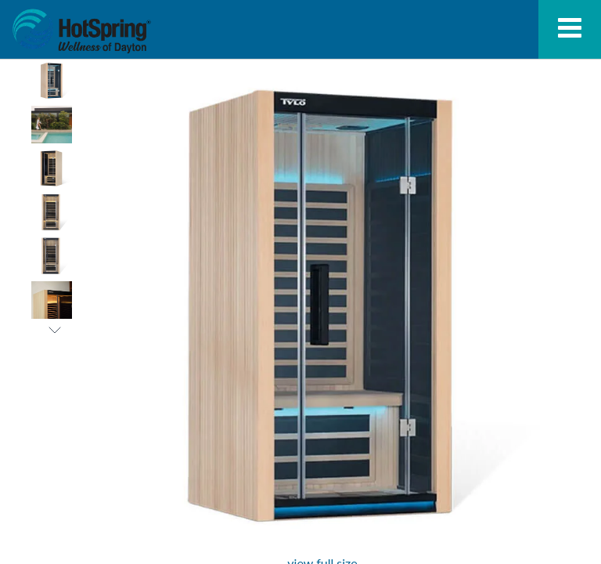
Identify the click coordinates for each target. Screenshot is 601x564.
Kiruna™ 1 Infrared (81, 31)
